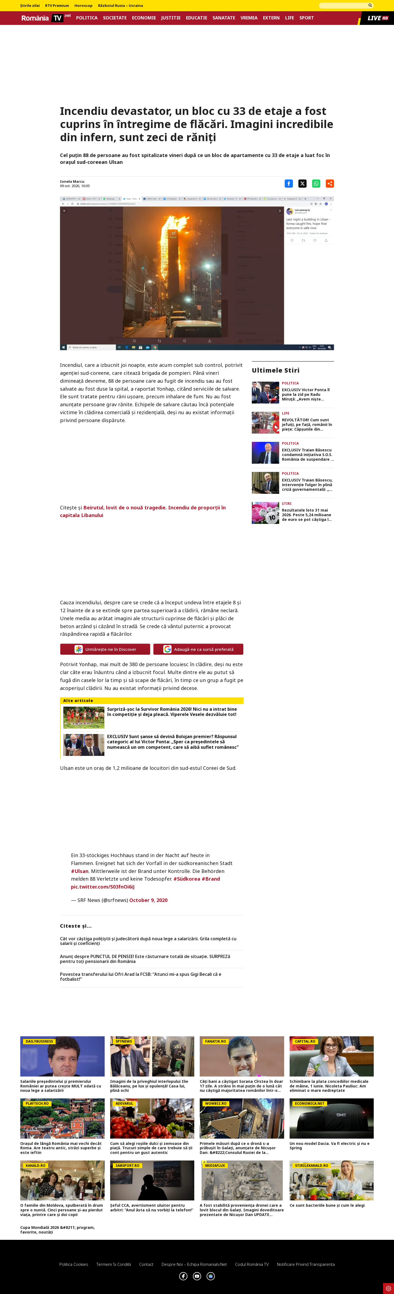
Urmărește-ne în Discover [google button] (105, 649)
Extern (271, 18)
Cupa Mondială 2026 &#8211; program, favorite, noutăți (57, 1230)
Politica (87, 18)
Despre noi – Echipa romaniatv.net (194, 1264)
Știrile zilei (30, 6)
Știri (287, 503)
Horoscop (84, 6)
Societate (115, 18)
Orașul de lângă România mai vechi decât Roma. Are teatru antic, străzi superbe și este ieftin (61, 1148)
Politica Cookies (73, 1264)
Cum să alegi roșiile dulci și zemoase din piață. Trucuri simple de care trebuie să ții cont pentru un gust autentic (151, 1148)
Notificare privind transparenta (306, 1264)
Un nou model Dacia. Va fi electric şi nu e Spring (330, 1146)
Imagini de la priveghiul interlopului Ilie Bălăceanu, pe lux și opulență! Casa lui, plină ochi (149, 1086)
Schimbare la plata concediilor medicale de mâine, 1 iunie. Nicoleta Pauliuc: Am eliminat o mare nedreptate (329, 1086)
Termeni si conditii (113, 1264)
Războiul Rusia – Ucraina (120, 6)
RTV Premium (57, 6)
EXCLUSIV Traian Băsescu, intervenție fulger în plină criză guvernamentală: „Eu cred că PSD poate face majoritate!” (308, 485)
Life (289, 18)
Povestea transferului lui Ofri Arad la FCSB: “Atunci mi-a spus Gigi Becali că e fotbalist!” (140, 977)
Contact (146, 1264)
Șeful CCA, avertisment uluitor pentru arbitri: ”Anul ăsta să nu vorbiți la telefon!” (151, 1207)
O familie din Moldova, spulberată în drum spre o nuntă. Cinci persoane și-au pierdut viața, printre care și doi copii (61, 1210)
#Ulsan (79, 871)
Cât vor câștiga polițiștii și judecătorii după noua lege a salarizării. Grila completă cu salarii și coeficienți (148, 941)
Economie (144, 18)
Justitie (171, 18)
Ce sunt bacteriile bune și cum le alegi (327, 1205)
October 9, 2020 (148, 900)
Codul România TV (252, 1264)
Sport (306, 18)
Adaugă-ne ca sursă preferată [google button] (198, 649)
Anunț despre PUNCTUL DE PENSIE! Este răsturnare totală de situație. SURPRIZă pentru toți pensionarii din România (145, 959)
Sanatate (224, 18)
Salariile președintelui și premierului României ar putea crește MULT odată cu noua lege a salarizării (60, 1086)
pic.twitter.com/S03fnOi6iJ (103, 886)
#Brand (211, 878)
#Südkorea (186, 878)
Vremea (249, 18)
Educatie (196, 18)
